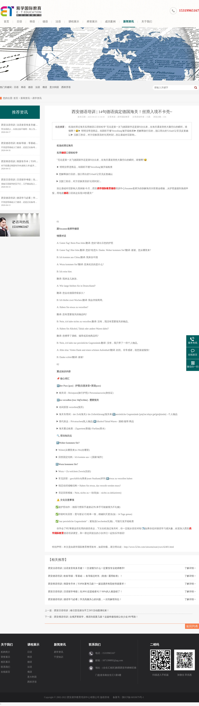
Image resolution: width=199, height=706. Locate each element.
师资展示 (92, 21)
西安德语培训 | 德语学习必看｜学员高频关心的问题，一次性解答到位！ (85, 599)
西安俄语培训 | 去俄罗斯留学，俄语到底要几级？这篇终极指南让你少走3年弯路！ (96, 617)
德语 (45, 21)
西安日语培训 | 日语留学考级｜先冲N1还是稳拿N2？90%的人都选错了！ (85, 591)
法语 (58, 21)
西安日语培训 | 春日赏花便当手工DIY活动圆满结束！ (81, 610)
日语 (19, 21)
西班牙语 (66, 87)
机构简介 (5, 652)
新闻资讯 (128, 21)
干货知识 (58, 657)
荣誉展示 (5, 657)
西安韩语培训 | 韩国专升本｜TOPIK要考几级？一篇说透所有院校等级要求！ (87, 584)
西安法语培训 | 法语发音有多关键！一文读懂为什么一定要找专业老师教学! (86, 568)
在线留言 (5, 672)
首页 (6, 21)
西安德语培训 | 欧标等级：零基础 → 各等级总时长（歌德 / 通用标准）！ (85, 576)
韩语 (32, 21)
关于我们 (146, 21)
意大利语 (54, 87)
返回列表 (192, 626)
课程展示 (73, 21)
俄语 (44, 87)
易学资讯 (37, 98)
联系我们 (5, 667)
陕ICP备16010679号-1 (133, 697)
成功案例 (110, 21)
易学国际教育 (104, 188)
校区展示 (5, 662)
